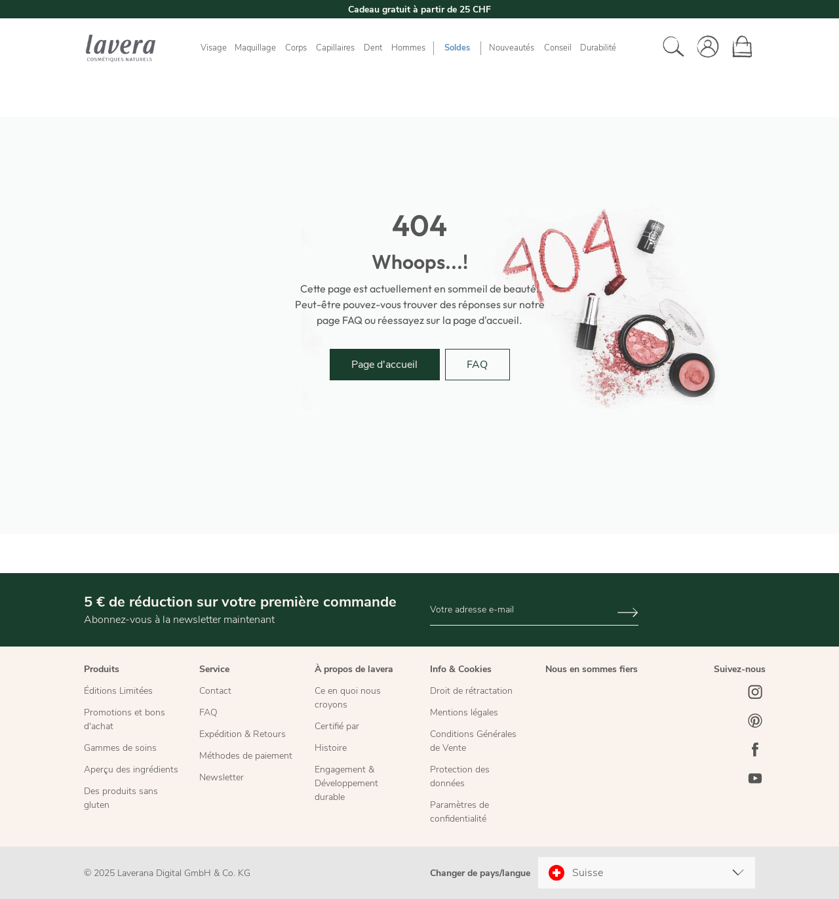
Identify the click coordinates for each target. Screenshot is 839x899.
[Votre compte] (704, 48)
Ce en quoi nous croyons (348, 698)
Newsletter (221, 777)
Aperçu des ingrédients (131, 769)
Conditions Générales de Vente (473, 741)
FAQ (477, 364)
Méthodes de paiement (245, 755)
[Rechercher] (670, 48)
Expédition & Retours (242, 734)
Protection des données (460, 776)
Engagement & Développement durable (346, 783)
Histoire (331, 748)
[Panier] (738, 48)
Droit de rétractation (471, 691)
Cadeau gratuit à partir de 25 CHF (419, 9)
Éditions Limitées (118, 691)
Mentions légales (464, 712)
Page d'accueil (384, 364)
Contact (215, 691)
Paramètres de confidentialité (459, 812)
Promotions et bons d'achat (124, 719)
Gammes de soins (120, 748)
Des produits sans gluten (121, 798)
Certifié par (337, 726)
